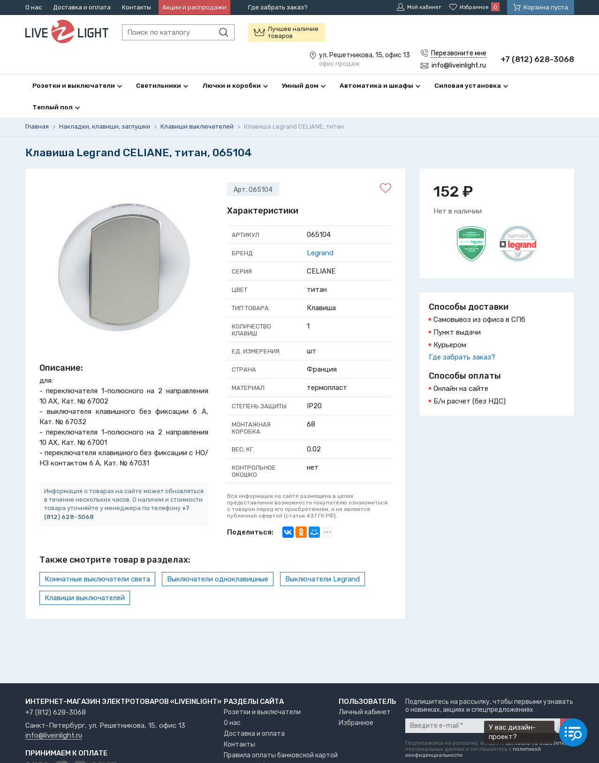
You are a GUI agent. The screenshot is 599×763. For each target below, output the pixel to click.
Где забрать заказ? (278, 7)
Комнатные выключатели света (97, 580)
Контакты (136, 7)
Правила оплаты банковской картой (281, 755)
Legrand (320, 254)
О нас (33, 7)
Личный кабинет (365, 712)
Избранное (356, 723)
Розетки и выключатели (262, 712)
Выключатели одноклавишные (217, 580)
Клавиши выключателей (85, 599)
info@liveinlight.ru (53, 736)
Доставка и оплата (82, 7)
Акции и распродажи (194, 7)
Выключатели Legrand (322, 580)
